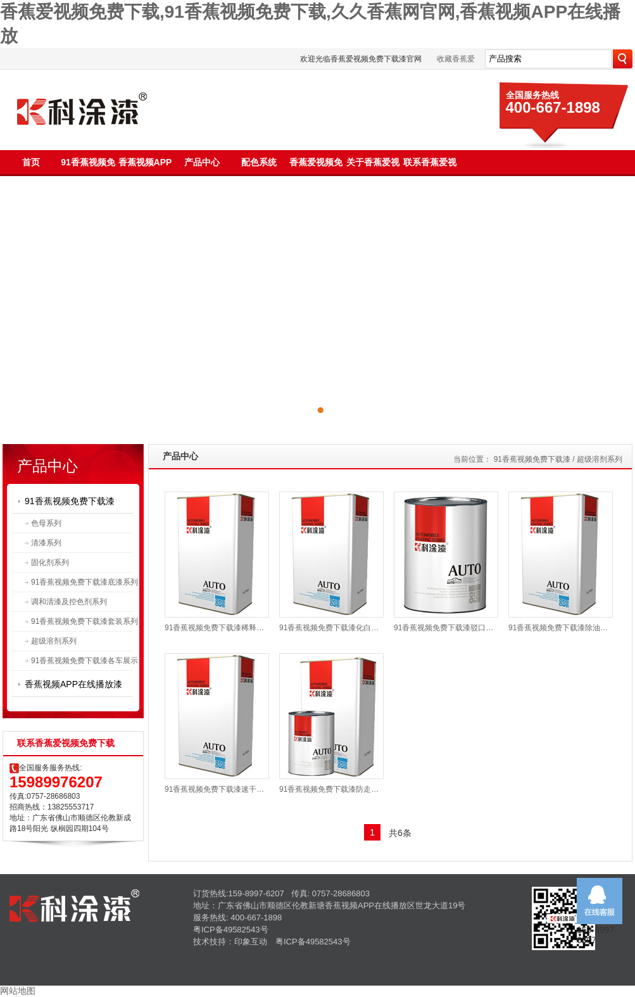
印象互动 (250, 941)
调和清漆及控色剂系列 (69, 601)
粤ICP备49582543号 (230, 929)
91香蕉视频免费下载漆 (70, 501)
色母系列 (46, 523)
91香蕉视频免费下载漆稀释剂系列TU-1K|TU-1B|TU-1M (217, 627)
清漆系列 (46, 542)
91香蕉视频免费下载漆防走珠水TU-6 (331, 789)
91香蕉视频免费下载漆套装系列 (84, 621)
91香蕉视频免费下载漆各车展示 (84, 660)
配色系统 (259, 162)
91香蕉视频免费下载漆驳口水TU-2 (446, 627)
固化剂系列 (50, 562)
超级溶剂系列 (54, 641)
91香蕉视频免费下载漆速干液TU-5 (217, 789)
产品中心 (202, 162)
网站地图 (17, 991)
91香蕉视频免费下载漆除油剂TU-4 (560, 627)
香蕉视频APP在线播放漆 (73, 684)
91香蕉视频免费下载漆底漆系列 (84, 582)
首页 (31, 162)
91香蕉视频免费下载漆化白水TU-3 (331, 627)
